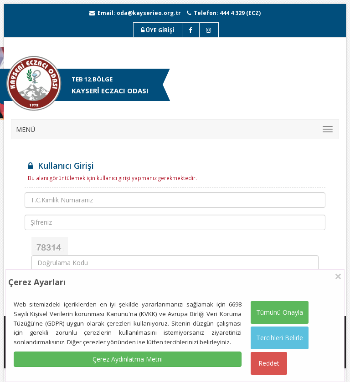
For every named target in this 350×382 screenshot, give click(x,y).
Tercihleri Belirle (279, 337)
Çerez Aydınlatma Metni (128, 359)
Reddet (268, 363)
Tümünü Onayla (279, 312)
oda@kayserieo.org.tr (149, 13)
